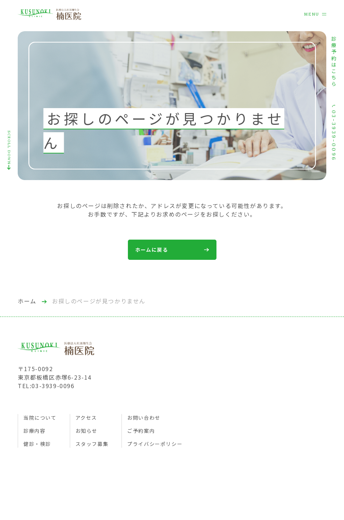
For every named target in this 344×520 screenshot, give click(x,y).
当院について (40, 417)
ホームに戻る (172, 249)
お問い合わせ (143, 417)
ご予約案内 (141, 430)
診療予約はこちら (333, 62)
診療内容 (34, 430)
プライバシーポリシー (154, 443)
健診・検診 (37, 443)
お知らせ (86, 430)
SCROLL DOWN (9, 150)
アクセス (86, 417)
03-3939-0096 (334, 133)
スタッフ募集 (92, 443)
